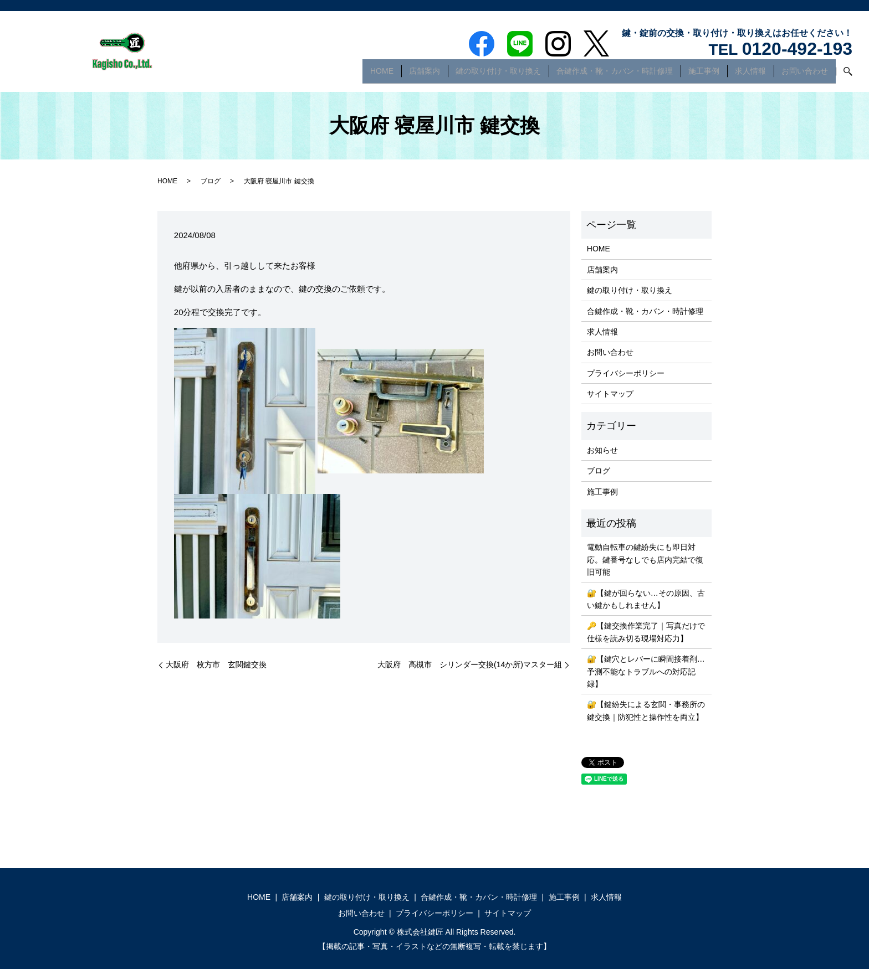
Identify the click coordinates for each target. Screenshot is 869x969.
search (844, 74)
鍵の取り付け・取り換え (498, 74)
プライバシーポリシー (625, 373)
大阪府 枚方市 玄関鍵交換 (216, 664)
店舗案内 (424, 74)
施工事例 (703, 74)
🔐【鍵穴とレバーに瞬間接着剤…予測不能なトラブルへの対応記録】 (646, 671)
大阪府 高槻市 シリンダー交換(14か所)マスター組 (469, 664)
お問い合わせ (804, 74)
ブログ (211, 181)
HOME (381, 74)
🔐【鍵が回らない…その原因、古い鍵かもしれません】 (646, 599)
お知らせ (602, 450)
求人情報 (750, 74)
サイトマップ (610, 393)
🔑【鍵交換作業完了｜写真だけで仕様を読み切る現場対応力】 (646, 631)
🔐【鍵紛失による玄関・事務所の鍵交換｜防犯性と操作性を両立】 (646, 710)
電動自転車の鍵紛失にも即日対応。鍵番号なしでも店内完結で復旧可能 (645, 559)
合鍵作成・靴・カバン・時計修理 (614, 74)
